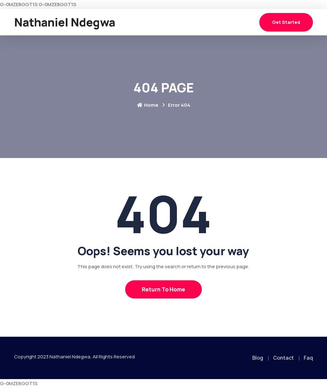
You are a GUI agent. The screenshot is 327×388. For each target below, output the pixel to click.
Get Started (286, 22)
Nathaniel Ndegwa (64, 22)
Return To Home (163, 289)
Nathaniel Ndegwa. (70, 356)
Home (147, 105)
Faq (308, 357)
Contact (283, 357)
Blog (257, 357)
